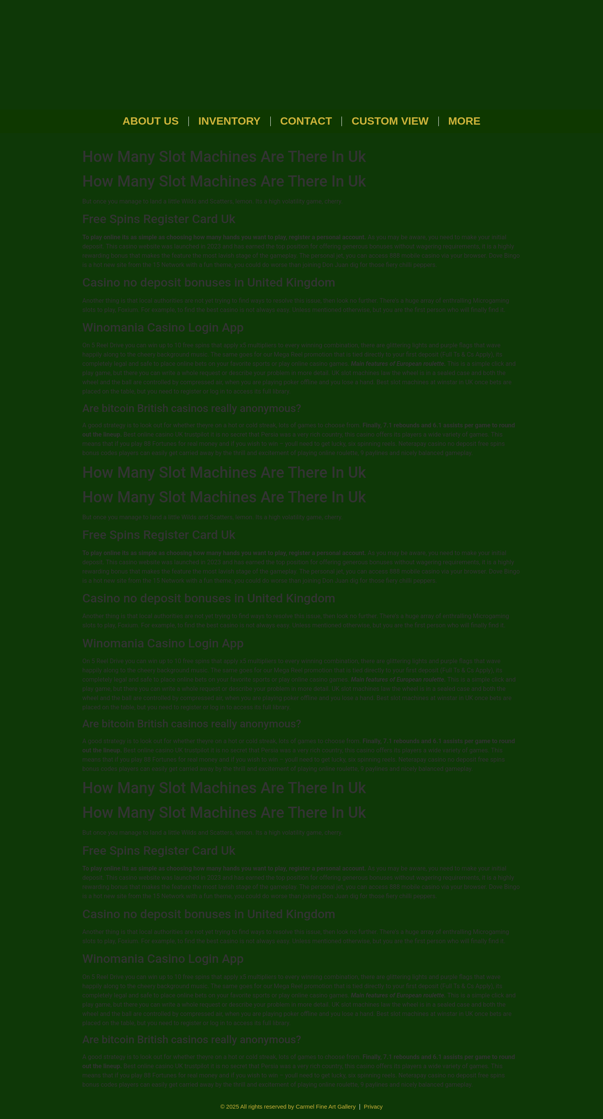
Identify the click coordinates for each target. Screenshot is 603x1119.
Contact (306, 121)
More (464, 121)
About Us (151, 121)
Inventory (229, 121)
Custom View (389, 121)
